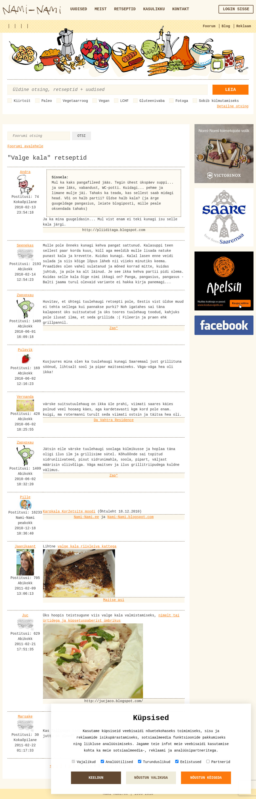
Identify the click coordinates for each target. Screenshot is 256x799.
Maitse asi (113, 600)
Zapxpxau (25, 295)
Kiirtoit (22, 101)
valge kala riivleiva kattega (87, 546)
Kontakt (180, 9)
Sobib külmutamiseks (219, 101)
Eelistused (188, 762)
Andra (25, 172)
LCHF (124, 101)
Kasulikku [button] (154, 9)
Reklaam (243, 26)
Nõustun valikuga (151, 778)
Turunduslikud (154, 762)
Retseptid (125, 9)
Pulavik (25, 350)
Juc (25, 615)
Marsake (25, 717)
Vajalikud (84, 762)
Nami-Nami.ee (86, 517)
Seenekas (25, 246)
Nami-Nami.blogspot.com (131, 517)
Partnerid (218, 762)
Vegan (104, 101)
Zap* (114, 328)
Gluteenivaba (152, 101)
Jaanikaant (25, 546)
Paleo (47, 101)
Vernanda (25, 397)
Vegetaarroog (75, 101)
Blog (226, 26)
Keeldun (96, 778)
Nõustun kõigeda (206, 778)
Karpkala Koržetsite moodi (69, 512)
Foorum (209, 26)
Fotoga (182, 101)
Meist (100, 9)
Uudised (78, 9)
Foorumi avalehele (25, 146)
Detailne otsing (232, 106)
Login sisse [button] (236, 9)
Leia (230, 89)
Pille (25, 497)
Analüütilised (117, 762)
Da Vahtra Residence (114, 420)
